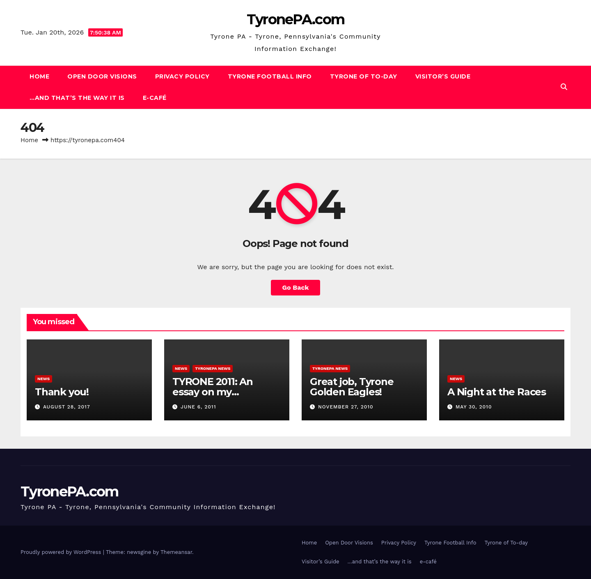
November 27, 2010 (345, 407)
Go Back (295, 287)
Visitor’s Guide (443, 76)
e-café (155, 97)
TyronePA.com (296, 19)
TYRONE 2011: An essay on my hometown (212, 392)
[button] (564, 87)
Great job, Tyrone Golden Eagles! (352, 387)
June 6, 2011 (198, 407)
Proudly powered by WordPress (62, 552)
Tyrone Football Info (270, 76)
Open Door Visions (102, 76)
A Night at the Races (496, 392)
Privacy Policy (182, 76)
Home (39, 76)
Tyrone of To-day (363, 76)
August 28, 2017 (66, 407)
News (43, 378)
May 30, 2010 (474, 407)
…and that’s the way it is (77, 97)
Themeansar (176, 552)
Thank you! (62, 392)
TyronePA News (212, 368)
